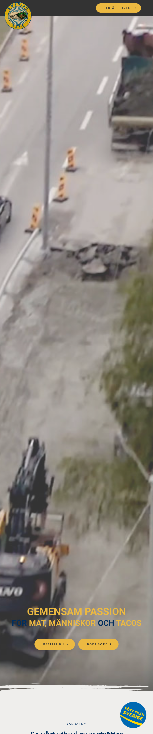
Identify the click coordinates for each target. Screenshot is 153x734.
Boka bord (97, 644)
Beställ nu (53, 644)
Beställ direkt (118, 8)
